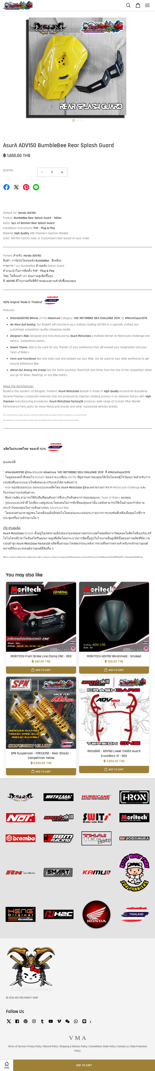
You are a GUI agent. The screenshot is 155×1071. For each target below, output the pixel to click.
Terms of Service (17, 1046)
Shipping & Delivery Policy (73, 1046)
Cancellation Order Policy (102, 1046)
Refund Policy (50, 1046)
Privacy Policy (34, 1046)
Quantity (8, 170)
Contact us (123, 1046)
